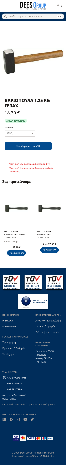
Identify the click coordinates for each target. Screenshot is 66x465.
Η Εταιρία (7, 320)
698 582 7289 (14, 389)
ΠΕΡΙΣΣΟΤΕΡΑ (49, 250)
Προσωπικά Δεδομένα (14, 348)
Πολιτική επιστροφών (47, 332)
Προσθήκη (17, 252)
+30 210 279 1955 (16, 377)
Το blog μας (8, 354)
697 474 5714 (14, 383)
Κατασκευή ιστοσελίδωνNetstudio (33, 456)
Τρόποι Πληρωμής (45, 326)
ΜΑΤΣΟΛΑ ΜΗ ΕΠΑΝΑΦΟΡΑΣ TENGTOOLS (44, 234)
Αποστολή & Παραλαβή (48, 320)
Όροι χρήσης (9, 342)
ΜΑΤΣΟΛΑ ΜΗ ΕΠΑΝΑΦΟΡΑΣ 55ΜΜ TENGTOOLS (14, 234)
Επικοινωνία (9, 326)
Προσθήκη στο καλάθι (28, 146)
